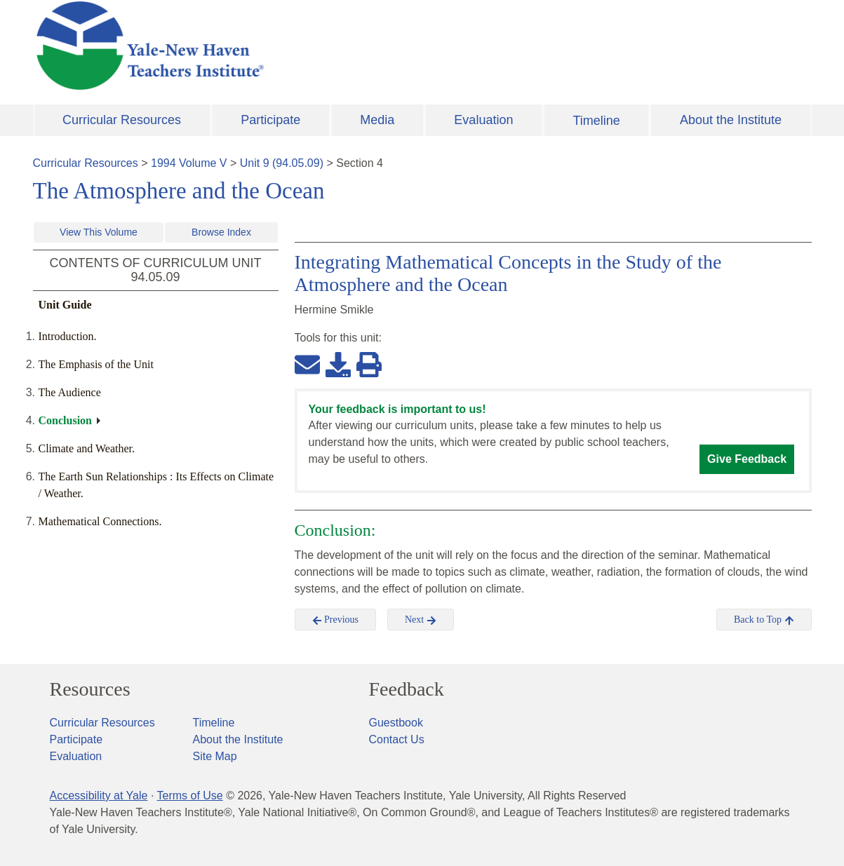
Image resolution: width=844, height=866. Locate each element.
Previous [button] (335, 619)
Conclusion (65, 420)
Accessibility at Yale (99, 795)
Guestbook (396, 723)
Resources (90, 689)
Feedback (406, 689)
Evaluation (483, 120)
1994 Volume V (189, 163)
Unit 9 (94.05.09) (281, 163)
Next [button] (420, 619)
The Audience (70, 392)
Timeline (595, 121)
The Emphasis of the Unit (96, 364)
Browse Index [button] (221, 232)
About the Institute (731, 120)
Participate (270, 120)
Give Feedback (746, 459)
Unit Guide (65, 305)
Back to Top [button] (763, 619)
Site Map (215, 756)
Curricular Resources (121, 120)
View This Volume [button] (99, 232)
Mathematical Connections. (100, 521)
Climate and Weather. (87, 448)
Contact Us (396, 739)
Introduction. (68, 336)
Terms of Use (189, 795)
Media (377, 120)
